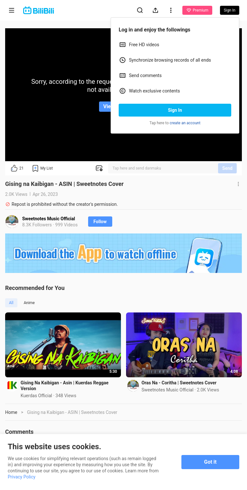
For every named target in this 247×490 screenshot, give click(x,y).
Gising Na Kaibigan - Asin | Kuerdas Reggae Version (64, 385)
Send (227, 168)
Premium (197, 10)
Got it (210, 462)
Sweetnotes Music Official (48, 218)
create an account (185, 123)
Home (11, 412)
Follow (100, 221)
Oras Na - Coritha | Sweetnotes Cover (179, 382)
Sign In (175, 110)
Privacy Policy (21, 476)
